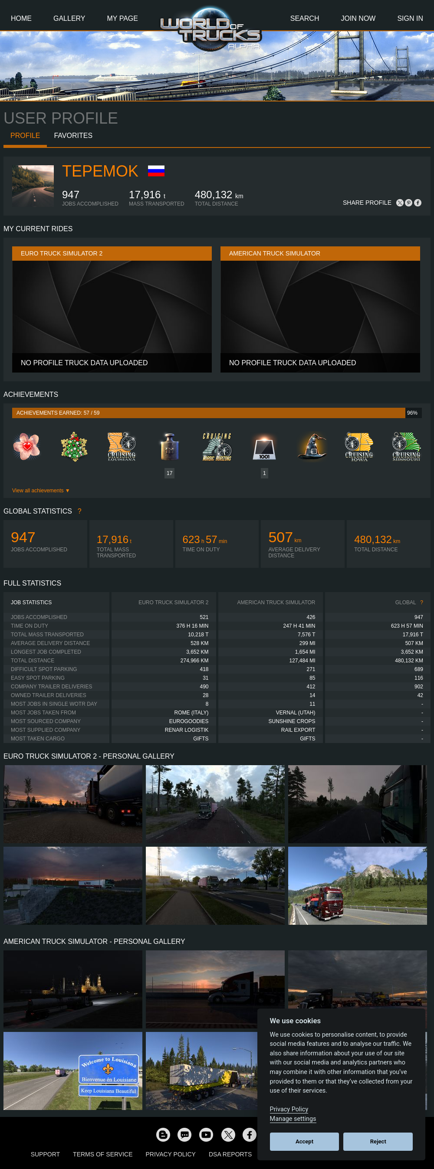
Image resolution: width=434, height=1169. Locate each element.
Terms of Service (102, 1154)
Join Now (358, 18)
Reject (378, 1141)
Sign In (410, 18)
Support (45, 1154)
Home (21, 18)
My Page (122, 18)
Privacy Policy (171, 1154)
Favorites (73, 135)
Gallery (69, 18)
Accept (304, 1141)
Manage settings (293, 1119)
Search (304, 18)
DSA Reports (230, 1154)
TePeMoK (100, 171)
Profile (25, 135)
